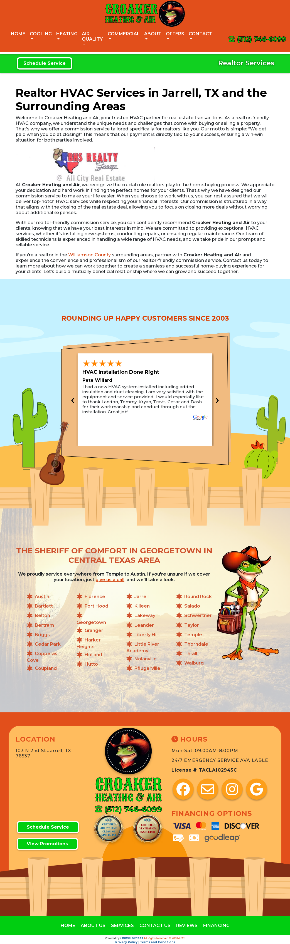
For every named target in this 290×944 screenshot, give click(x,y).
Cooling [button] (41, 33)
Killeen (142, 606)
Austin (42, 596)
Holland (93, 655)
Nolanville (145, 659)
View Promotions (47, 843)
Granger (94, 630)
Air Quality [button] (92, 36)
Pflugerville (147, 668)
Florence (95, 596)
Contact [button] (200, 33)
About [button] (152, 33)
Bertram (44, 625)
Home (18, 33)
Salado (192, 606)
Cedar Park (48, 644)
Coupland (46, 668)
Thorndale (196, 644)
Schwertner (198, 615)
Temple (193, 634)
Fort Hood (96, 606)
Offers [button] (175, 33)
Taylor (191, 625)
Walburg (194, 663)
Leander (144, 625)
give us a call (109, 579)
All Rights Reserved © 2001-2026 (164, 938)
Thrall (190, 653)
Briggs (42, 634)
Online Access (131, 938)
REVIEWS (187, 925)
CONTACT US (155, 925)
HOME (68, 925)
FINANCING (216, 925)
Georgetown (91, 622)
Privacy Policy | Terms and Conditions (145, 942)
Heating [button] (66, 33)
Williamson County (89, 254)
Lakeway (144, 615)
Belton (42, 615)
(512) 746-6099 (261, 39)
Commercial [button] (124, 33)
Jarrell (141, 596)
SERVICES (122, 925)
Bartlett (44, 606)
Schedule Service (44, 63)
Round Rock (198, 596)
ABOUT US (93, 925)
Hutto (91, 664)
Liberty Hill (146, 634)
